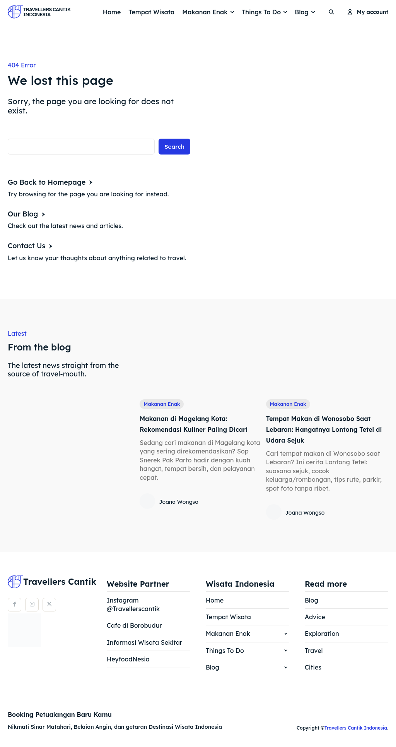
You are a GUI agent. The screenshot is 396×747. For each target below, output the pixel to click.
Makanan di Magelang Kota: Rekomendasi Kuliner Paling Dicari (194, 429)
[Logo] (29, 11)
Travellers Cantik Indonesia (355, 728)
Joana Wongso (178, 513)
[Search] (174, 147)
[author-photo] (148, 513)
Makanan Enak (163, 404)
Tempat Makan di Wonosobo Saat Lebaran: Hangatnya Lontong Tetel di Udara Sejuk (322, 429)
